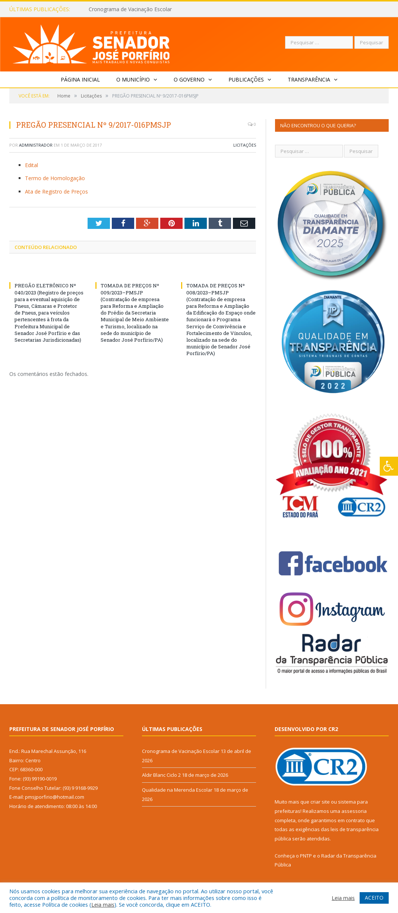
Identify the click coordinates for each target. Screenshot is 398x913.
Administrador (36, 145)
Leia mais (102, 904)
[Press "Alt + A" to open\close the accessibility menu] (389, 466)
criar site (320, 801)
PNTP (306, 855)
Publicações (246, 79)
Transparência (309, 79)
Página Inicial (80, 79)
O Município (133, 79)
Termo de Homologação (55, 178)
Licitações (244, 145)
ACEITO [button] (374, 897)
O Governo (189, 79)
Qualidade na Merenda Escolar (177, 789)
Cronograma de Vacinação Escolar (130, 9)
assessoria (354, 811)
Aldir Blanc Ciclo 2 (161, 775)
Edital (31, 165)
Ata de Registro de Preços (56, 191)
